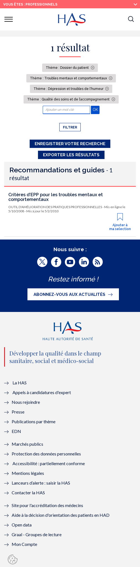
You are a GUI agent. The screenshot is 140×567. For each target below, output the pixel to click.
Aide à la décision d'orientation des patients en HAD (61, 515)
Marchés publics (28, 444)
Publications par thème (33, 421)
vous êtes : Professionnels (30, 4)
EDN (16, 431)
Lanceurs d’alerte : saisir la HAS (41, 482)
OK (96, 109)
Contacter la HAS (28, 492)
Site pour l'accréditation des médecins (47, 505)
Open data (22, 524)
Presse (18, 411)
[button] (131, 19)
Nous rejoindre (26, 402)
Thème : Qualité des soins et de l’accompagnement (68, 99)
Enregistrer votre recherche (70, 143)
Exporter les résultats (71, 154)
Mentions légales (28, 473)
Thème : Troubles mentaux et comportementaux (69, 78)
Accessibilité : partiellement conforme (49, 463)
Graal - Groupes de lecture (37, 534)
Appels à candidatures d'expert (42, 392)
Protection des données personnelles (46, 453)
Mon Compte (24, 544)
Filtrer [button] (70, 127)
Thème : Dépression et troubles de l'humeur (69, 89)
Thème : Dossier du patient (68, 68)
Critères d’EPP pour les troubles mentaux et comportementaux (55, 197)
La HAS (19, 382)
